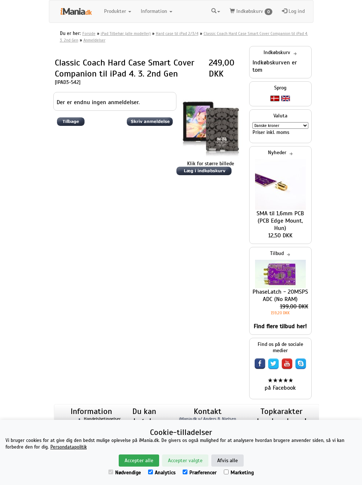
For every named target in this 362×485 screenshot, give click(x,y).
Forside (89, 33)
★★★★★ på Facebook (280, 384)
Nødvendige (124, 473)
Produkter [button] (117, 11)
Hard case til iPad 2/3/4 (177, 33)
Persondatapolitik (68, 447)
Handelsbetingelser (102, 418)
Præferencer (199, 473)
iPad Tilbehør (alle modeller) (126, 33)
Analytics (161, 473)
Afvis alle (227, 460)
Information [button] (156, 11)
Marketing (239, 473)
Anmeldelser (94, 40)
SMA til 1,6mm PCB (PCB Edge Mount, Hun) (280, 221)
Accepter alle (139, 460)
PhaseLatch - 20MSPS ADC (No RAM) (280, 295)
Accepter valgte (185, 460)
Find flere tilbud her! (280, 326)
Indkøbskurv (251, 11)
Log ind (293, 11)
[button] (215, 10)
